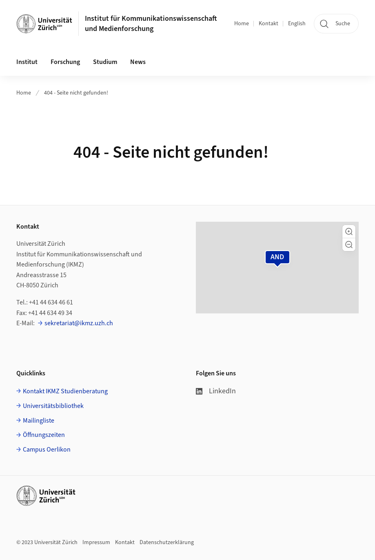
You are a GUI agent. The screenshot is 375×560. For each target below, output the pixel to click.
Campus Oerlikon (47, 449)
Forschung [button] (65, 61)
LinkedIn (216, 391)
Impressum (96, 542)
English (297, 24)
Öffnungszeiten (44, 434)
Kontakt (268, 24)
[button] (348, 231)
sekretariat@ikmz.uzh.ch (78, 323)
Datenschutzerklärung (167, 542)
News (138, 61)
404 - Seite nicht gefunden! (76, 93)
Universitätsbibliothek (53, 405)
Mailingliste (38, 420)
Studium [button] (105, 61)
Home (241, 24)
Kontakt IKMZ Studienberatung (65, 391)
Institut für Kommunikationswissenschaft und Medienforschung (151, 23)
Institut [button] (27, 61)
